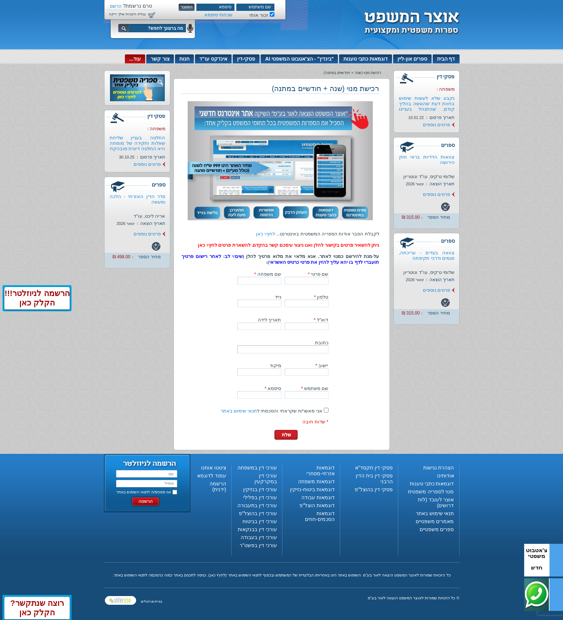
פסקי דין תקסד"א (374, 468)
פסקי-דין (246, 59)
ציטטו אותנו (213, 468)
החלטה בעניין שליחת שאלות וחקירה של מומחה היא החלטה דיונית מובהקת (138, 143)
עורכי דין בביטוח (259, 521)
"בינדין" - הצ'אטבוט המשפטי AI (299, 59)
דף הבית (446, 59)
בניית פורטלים (152, 601)
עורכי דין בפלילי (260, 497)
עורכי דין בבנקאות (257, 529)
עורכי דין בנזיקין (260, 489)
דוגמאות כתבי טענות (365, 59)
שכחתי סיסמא (218, 14)
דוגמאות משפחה (316, 481)
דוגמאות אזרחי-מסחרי (320, 470)
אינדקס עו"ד (213, 59)
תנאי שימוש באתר (239, 411)
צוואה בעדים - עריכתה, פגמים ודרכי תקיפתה (427, 255)
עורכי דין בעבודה (259, 537)
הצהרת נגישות (438, 468)
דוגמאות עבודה (318, 497)
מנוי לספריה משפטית (431, 491)
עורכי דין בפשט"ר (258, 545)
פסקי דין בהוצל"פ (374, 489)
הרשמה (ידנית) (217, 486)
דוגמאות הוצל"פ (317, 505)
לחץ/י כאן (265, 234)
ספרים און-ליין (412, 59)
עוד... (135, 59)
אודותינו (445, 476)
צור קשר (160, 59)
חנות (184, 59)
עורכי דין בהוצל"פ (258, 513)
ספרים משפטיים (437, 529)
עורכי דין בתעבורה (257, 505)
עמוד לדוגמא (211, 476)
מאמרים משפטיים (435, 521)
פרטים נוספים (436, 124)
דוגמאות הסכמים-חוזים (320, 516)
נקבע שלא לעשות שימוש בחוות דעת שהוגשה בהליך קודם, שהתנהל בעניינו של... (427, 106)
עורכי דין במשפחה (257, 468)
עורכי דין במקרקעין (265, 478)
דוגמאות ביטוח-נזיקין (312, 489)
